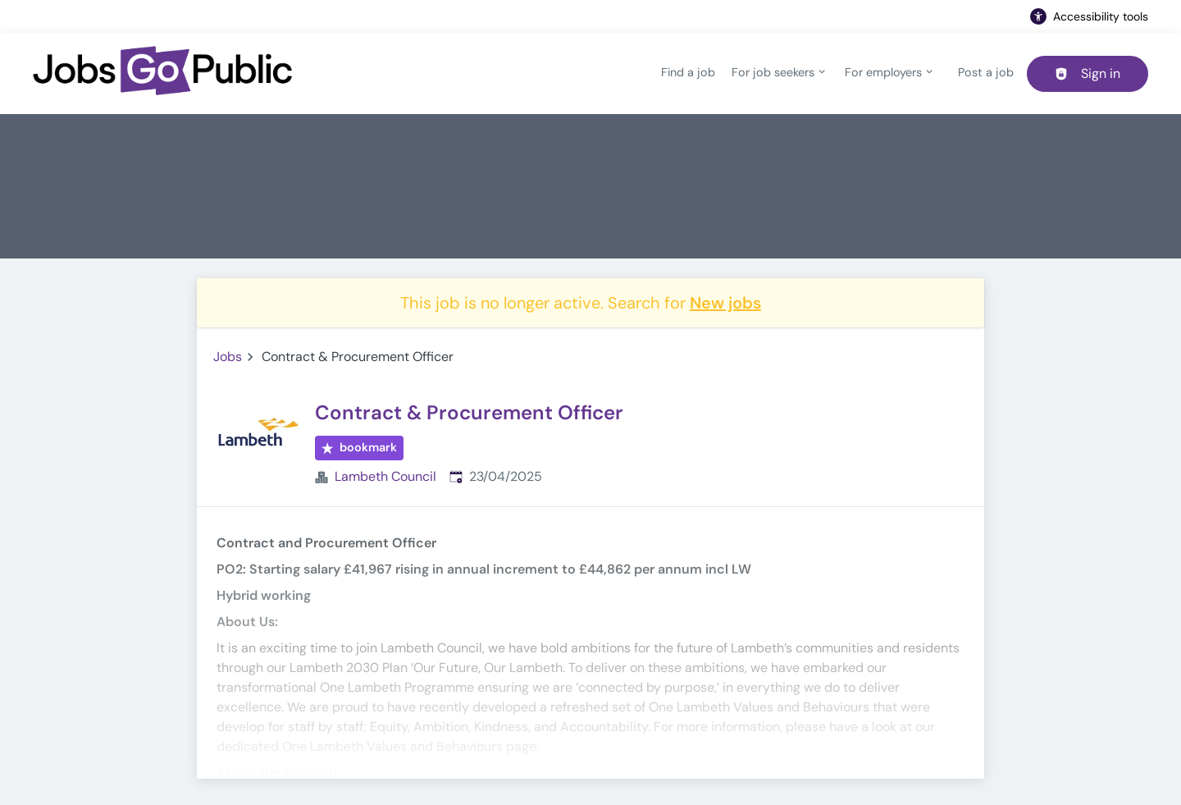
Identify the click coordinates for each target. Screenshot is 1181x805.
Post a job (986, 72)
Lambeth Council (385, 476)
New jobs (725, 302)
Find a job (688, 72)
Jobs (227, 356)
